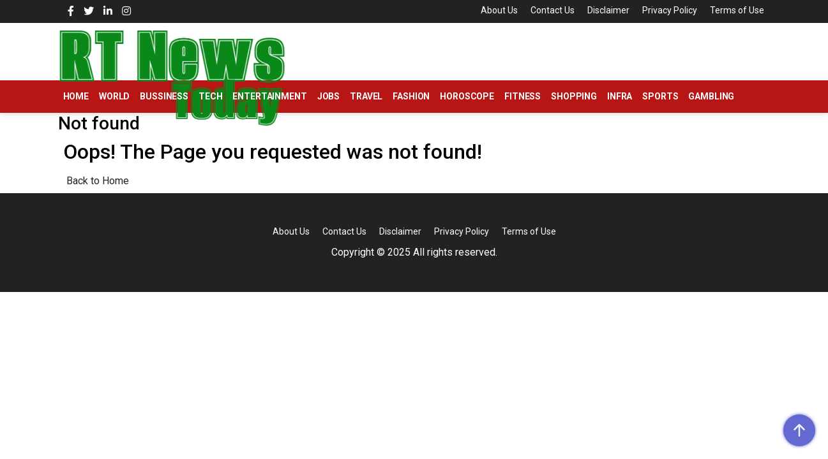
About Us (499, 10)
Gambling (711, 96)
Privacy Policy (669, 10)
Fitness (522, 96)
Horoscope (467, 96)
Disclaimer (608, 10)
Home (76, 96)
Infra (619, 96)
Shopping (574, 96)
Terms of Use (737, 10)
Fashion (411, 96)
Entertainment (269, 96)
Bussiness (164, 96)
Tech (210, 96)
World (114, 96)
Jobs (328, 96)
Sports (660, 96)
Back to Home (97, 181)
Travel (366, 96)
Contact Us (553, 10)
